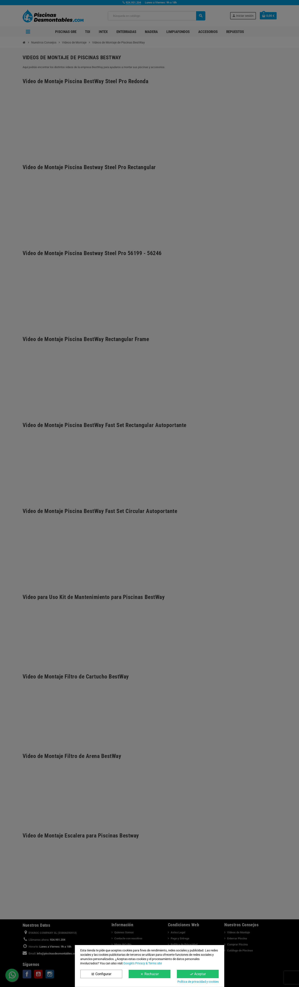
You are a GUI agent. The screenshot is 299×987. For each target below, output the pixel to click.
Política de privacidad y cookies (198, 981)
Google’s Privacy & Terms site (142, 963)
